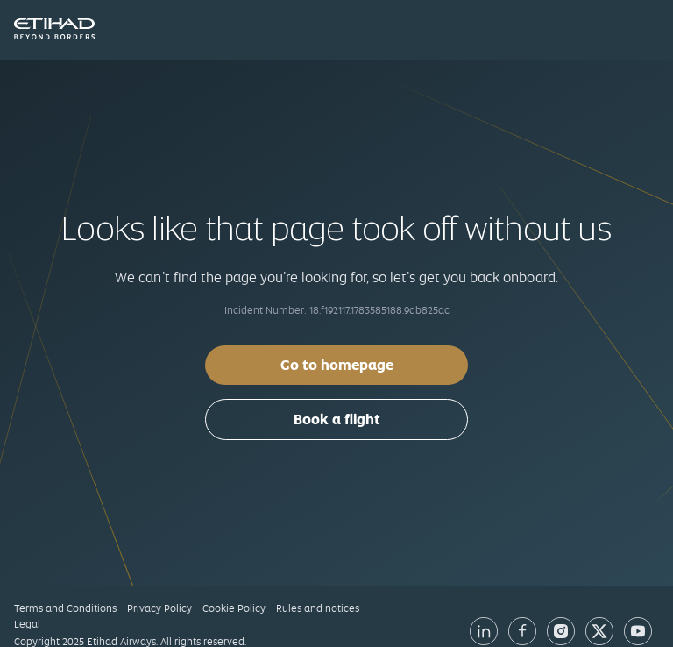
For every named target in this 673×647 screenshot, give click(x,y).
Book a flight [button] (337, 419)
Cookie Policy (234, 608)
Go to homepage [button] (336, 365)
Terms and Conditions (65, 608)
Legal (27, 624)
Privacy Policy (159, 608)
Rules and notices (317, 608)
